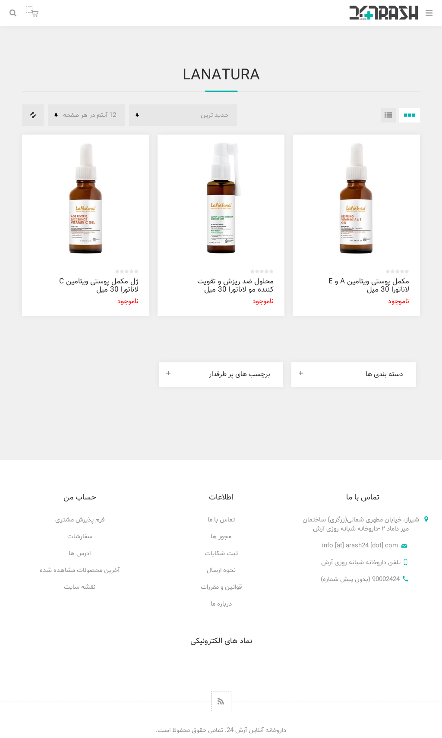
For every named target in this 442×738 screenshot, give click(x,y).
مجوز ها (221, 536)
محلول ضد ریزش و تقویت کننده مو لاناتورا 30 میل (235, 285)
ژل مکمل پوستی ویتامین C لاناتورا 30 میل (99, 285)
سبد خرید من (29, 9)
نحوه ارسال (221, 570)
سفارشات (79, 536)
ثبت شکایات (221, 553)
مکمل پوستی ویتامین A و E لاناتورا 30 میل (368, 285)
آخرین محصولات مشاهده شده (80, 570)
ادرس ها (80, 553)
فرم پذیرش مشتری (79, 519)
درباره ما (221, 604)
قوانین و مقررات (221, 587)
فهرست (388, 115)
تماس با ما (221, 519)
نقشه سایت (79, 587)
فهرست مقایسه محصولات (33, 115)
